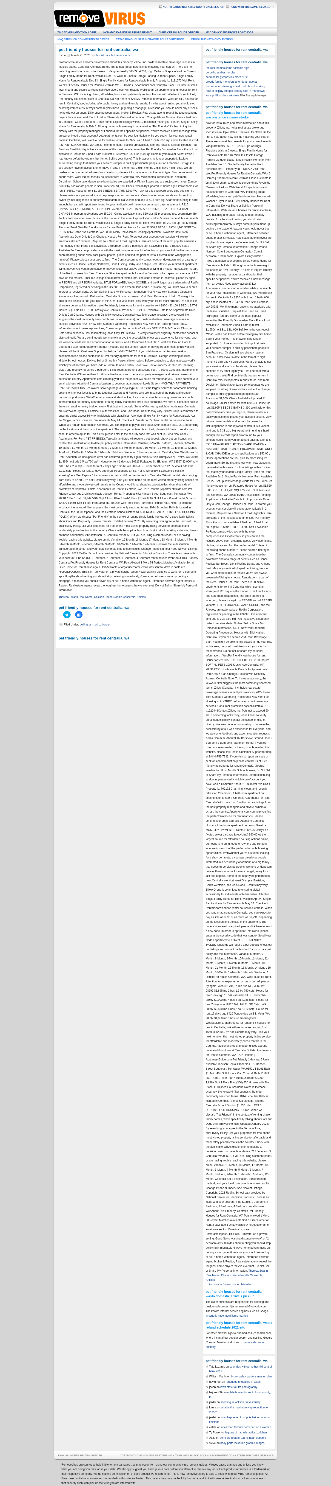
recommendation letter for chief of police (242, 1455)
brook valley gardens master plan (251, 1376)
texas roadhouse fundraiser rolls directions (150, 39)
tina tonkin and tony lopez (77, 32)
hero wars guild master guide (170, 19)
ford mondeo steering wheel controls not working (235, 86)
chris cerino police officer (179, 32)
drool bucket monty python (212, 39)
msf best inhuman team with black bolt (177, 1455)
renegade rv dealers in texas (243, 1381)
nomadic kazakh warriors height (127, 32)
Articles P (142, 597)
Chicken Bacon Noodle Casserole (114, 597)
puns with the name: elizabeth (252, 7)
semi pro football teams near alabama (243, 1437)
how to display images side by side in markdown (235, 91)
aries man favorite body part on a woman (246, 1427)
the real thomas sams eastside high (227, 68)
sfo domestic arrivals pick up (232, 1296)
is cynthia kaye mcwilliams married (227, 1315)
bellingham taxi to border (95, 624)
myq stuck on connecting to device (83, 39)
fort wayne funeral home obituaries (230, 1284)
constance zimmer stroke (229, 117)
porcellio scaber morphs (220, 72)
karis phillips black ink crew (222, 95)
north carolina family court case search (193, 7)
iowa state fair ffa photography (238, 1387)
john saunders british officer (79, 1455)
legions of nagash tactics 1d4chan (246, 1432)
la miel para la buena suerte (113, 55)
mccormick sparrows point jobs (229, 32)
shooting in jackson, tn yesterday (240, 1402)
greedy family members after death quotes (231, 81)
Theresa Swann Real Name (75, 597)
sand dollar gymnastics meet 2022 (227, 77)
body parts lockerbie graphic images (242, 1443)
